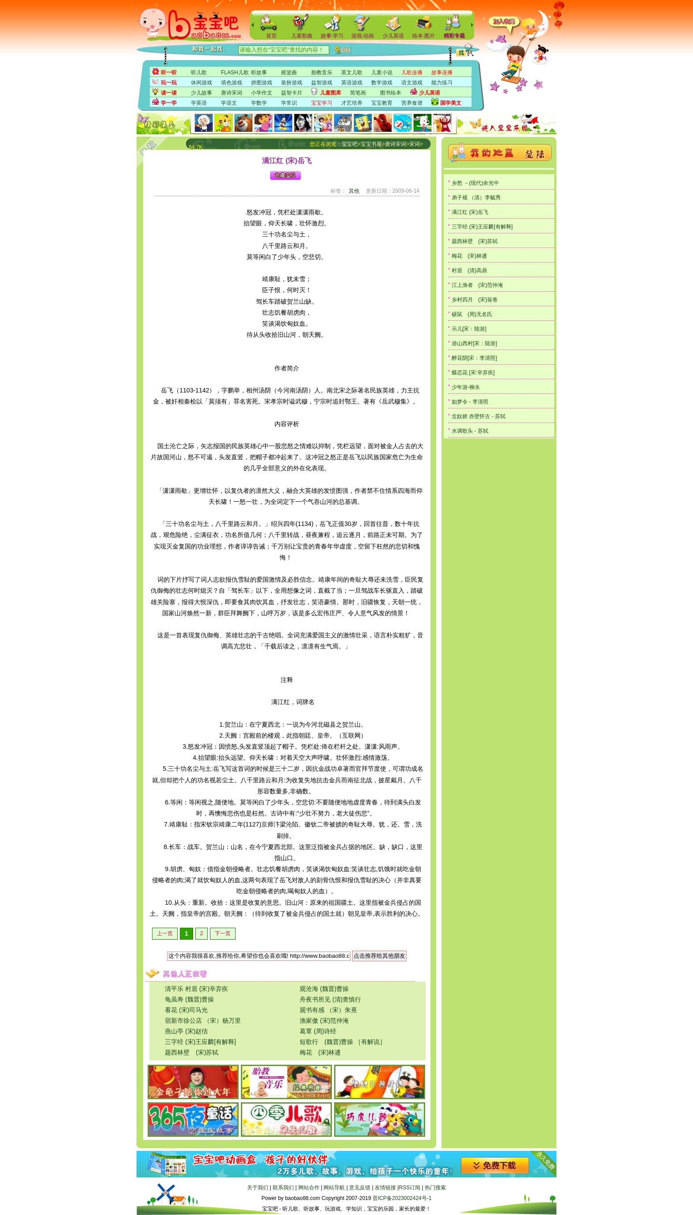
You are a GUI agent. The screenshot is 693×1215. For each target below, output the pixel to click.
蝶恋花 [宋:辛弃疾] (473, 372)
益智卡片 (291, 93)
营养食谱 (412, 103)
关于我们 (257, 1188)
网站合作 (309, 1188)
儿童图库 (330, 93)
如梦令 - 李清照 (470, 402)
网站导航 (334, 1188)
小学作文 (261, 93)
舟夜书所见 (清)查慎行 (330, 999)
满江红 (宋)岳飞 (470, 212)
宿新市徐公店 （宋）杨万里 (203, 1020)
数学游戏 (381, 83)
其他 (354, 191)
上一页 (165, 933)
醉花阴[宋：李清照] (474, 358)
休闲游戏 (201, 83)
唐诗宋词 (231, 93)
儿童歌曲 (301, 36)
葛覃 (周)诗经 (318, 1031)
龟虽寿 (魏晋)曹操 (189, 999)
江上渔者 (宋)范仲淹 (477, 285)
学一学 (169, 103)
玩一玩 (169, 83)
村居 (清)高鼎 (469, 270)
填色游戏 (231, 83)
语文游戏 (412, 83)
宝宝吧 (350, 144)
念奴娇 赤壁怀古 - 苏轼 (479, 416)
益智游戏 (321, 83)
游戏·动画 (362, 36)
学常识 (289, 103)
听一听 (169, 72)
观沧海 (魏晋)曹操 (324, 988)
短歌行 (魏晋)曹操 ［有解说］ (343, 1041)
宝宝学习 (321, 103)
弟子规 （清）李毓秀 (476, 197)
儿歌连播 (412, 72)
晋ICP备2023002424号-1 (402, 1198)
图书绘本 (390, 93)
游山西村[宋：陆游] (474, 343)
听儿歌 (199, 72)
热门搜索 (435, 1188)
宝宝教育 (381, 103)
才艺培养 (351, 103)
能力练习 (442, 83)
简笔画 (358, 93)
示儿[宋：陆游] (469, 329)
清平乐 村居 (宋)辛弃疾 (196, 988)
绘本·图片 (423, 36)
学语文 (229, 103)
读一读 (169, 93)
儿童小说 (381, 72)
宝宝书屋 (371, 144)
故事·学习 (332, 36)
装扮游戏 (291, 83)
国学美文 (450, 103)
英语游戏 (351, 83)
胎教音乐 (321, 72)
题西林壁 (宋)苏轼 (191, 1052)
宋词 (414, 144)
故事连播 (442, 72)
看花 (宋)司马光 (186, 1009)
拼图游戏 (261, 83)
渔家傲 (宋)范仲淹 (324, 1020)
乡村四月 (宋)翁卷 (475, 300)
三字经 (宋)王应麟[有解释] (200, 1041)
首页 (271, 36)
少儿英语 (393, 36)
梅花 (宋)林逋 (320, 1052)
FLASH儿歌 (235, 72)
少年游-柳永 (466, 387)
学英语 (199, 103)
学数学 (259, 103)
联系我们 (283, 1188)
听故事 (259, 72)
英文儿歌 (351, 72)
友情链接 (385, 1188)
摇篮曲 (289, 72)
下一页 (223, 933)
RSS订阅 (409, 1188)
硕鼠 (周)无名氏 (472, 314)
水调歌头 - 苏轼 (470, 431)
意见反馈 (359, 1188)
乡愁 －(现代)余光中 (475, 183)
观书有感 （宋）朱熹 (328, 1009)
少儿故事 (201, 93)
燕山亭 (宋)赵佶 (186, 1031)
